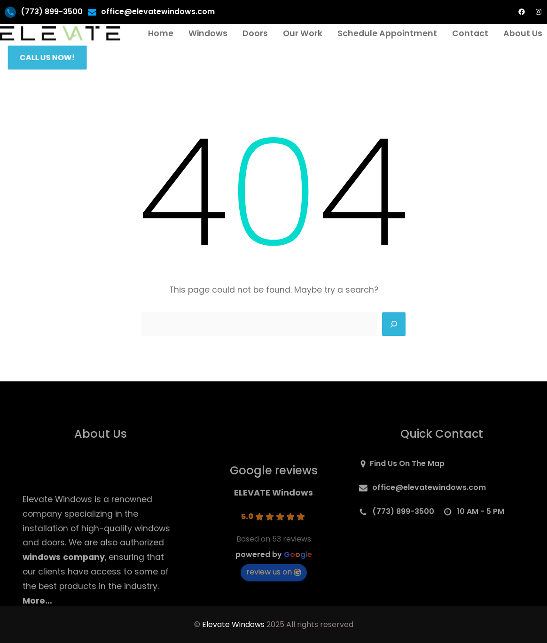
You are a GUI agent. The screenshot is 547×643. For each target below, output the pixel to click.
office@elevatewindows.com (158, 11)
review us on (273, 596)
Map (436, 466)
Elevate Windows (233, 624)
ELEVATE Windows (273, 517)
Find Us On (391, 466)
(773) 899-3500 (52, 11)
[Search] (394, 324)
